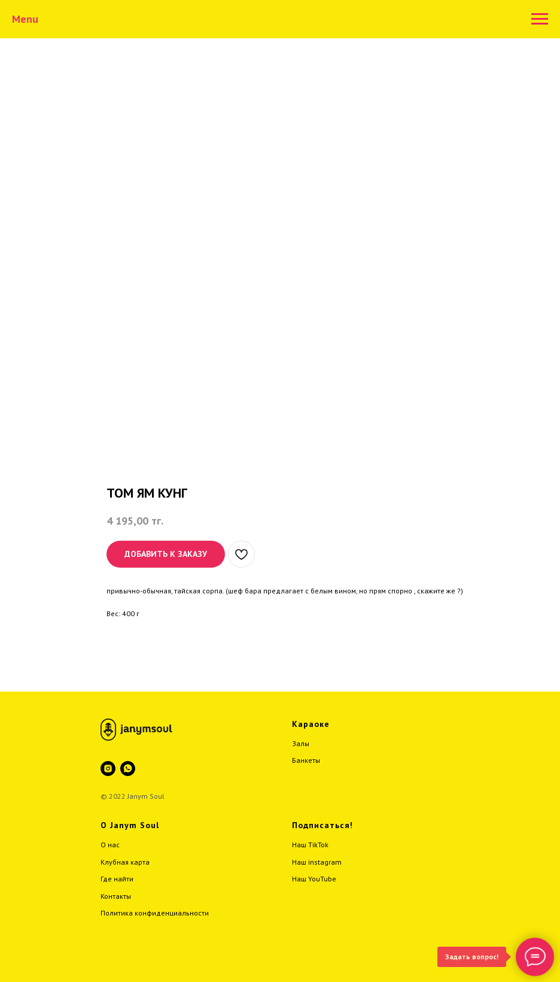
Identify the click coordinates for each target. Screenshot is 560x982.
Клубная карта (125, 861)
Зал (298, 743)
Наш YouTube (314, 878)
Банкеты (306, 760)
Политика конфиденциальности (155, 912)
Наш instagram (317, 861)
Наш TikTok (310, 844)
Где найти (117, 878)
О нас (110, 844)
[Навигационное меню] (539, 19)
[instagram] (108, 768)
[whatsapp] (127, 768)
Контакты (116, 896)
